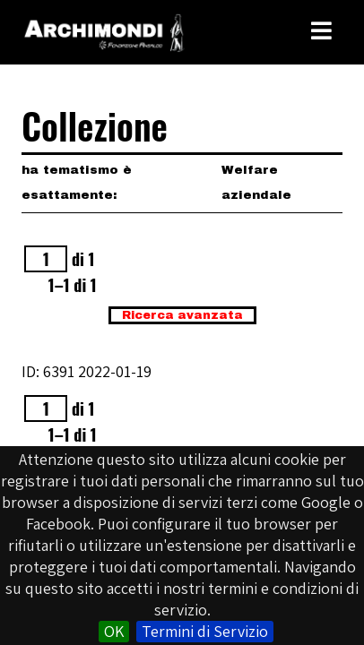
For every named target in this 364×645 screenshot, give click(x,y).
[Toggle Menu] (321, 31)
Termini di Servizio (205, 631)
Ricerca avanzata (182, 315)
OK (114, 631)
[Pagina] (45, 258)
